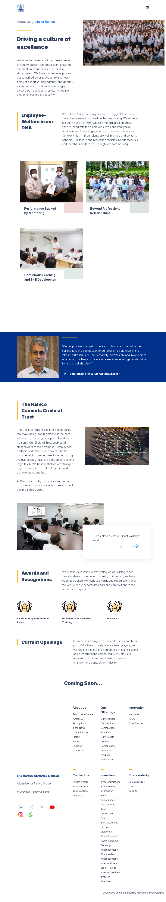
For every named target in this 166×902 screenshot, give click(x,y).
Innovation (134, 714)
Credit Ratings (108, 867)
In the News (79, 727)
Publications (107, 759)
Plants (76, 741)
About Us (24, 22)
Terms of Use (80, 791)
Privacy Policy (80, 786)
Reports (133, 791)
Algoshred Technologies (150, 892)
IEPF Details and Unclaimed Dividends (109, 827)
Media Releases (110, 840)
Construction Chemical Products (108, 750)
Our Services (108, 723)
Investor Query (109, 863)
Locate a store (81, 782)
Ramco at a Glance (83, 714)
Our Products (108, 718)
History (76, 737)
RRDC (132, 718)
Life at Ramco (80, 732)
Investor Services (110, 872)
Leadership (79, 750)
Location (77, 746)
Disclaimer (78, 795)
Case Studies (136, 723)
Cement (105, 741)
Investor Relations (111, 782)
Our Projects (107, 737)
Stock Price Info (109, 836)
